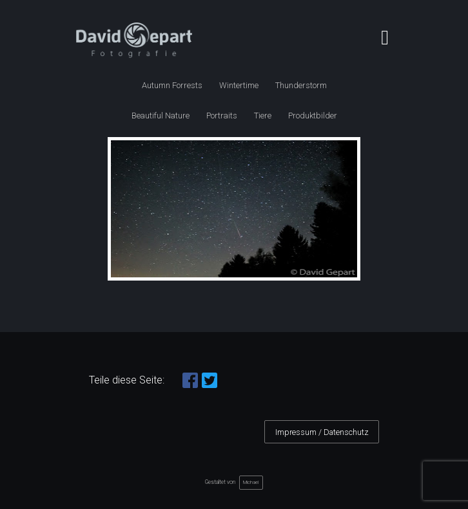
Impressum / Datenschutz (322, 432)
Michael (250, 482)
